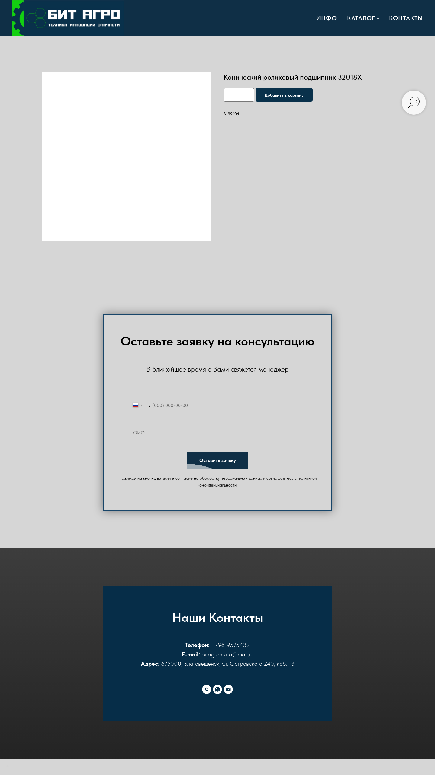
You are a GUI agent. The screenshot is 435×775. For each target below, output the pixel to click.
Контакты (406, 18)
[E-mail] (228, 689)
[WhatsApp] (217, 689)
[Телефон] (206, 689)
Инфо (326, 18)
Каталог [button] (361, 18)
